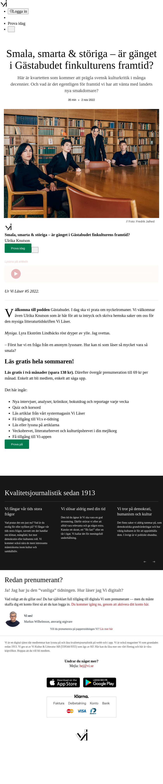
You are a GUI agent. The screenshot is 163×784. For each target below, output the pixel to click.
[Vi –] (3, 5)
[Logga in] (18, 11)
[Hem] (8, 229)
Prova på (17, 444)
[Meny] (11, 29)
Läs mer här (106, 629)
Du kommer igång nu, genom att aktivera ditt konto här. (110, 604)
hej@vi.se (87, 666)
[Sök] (10, 17)
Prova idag (16, 23)
